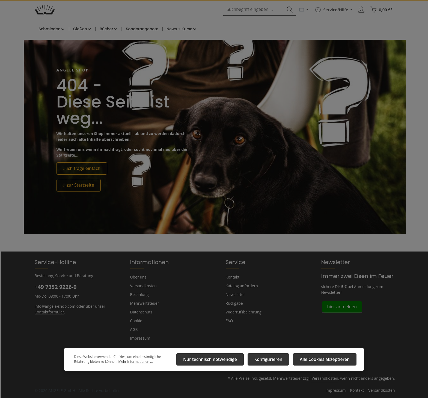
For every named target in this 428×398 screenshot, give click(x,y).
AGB (134, 329)
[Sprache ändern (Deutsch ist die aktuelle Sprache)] (304, 14)
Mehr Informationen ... (107, 363)
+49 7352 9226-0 (55, 287)
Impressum (139, 338)
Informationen (147, 262)
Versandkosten (143, 285)
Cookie (136, 320)
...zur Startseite (77, 191)
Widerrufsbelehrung (242, 312)
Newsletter (235, 294)
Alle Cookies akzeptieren (327, 360)
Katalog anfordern (241, 285)
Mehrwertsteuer (143, 303)
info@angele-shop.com (54, 306)
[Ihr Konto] (362, 14)
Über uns (138, 277)
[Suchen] (290, 14)
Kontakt (232, 277)
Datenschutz (140, 312)
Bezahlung (139, 294)
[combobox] (257, 14)
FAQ (229, 320)
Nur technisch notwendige (225, 360)
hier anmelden (341, 306)
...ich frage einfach (80, 175)
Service (235, 262)
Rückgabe (234, 303)
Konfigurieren (277, 360)
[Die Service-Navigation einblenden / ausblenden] (333, 14)
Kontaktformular (48, 311)
